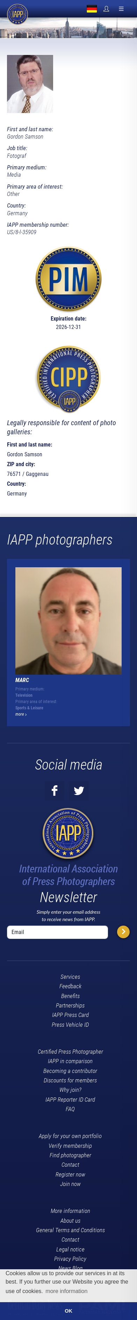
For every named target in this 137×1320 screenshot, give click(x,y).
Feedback (70, 986)
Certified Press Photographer (70, 1051)
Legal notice (70, 1249)
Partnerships (70, 1005)
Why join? (70, 1089)
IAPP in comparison (70, 1061)
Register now (70, 1174)
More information (70, 1210)
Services (70, 976)
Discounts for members (70, 1080)
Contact (70, 1164)
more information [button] (66, 1291)
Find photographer (70, 1155)
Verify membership (70, 1145)
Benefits (70, 995)
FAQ (70, 1108)
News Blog (70, 1268)
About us (70, 1220)
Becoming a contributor (70, 1070)
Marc (22, 680)
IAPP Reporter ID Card (70, 1099)
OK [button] (68, 1311)
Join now (70, 1183)
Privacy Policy (70, 1258)
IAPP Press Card (70, 1014)
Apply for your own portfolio (70, 1135)
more (21, 714)
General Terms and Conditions (70, 1230)
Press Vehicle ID (70, 1024)
